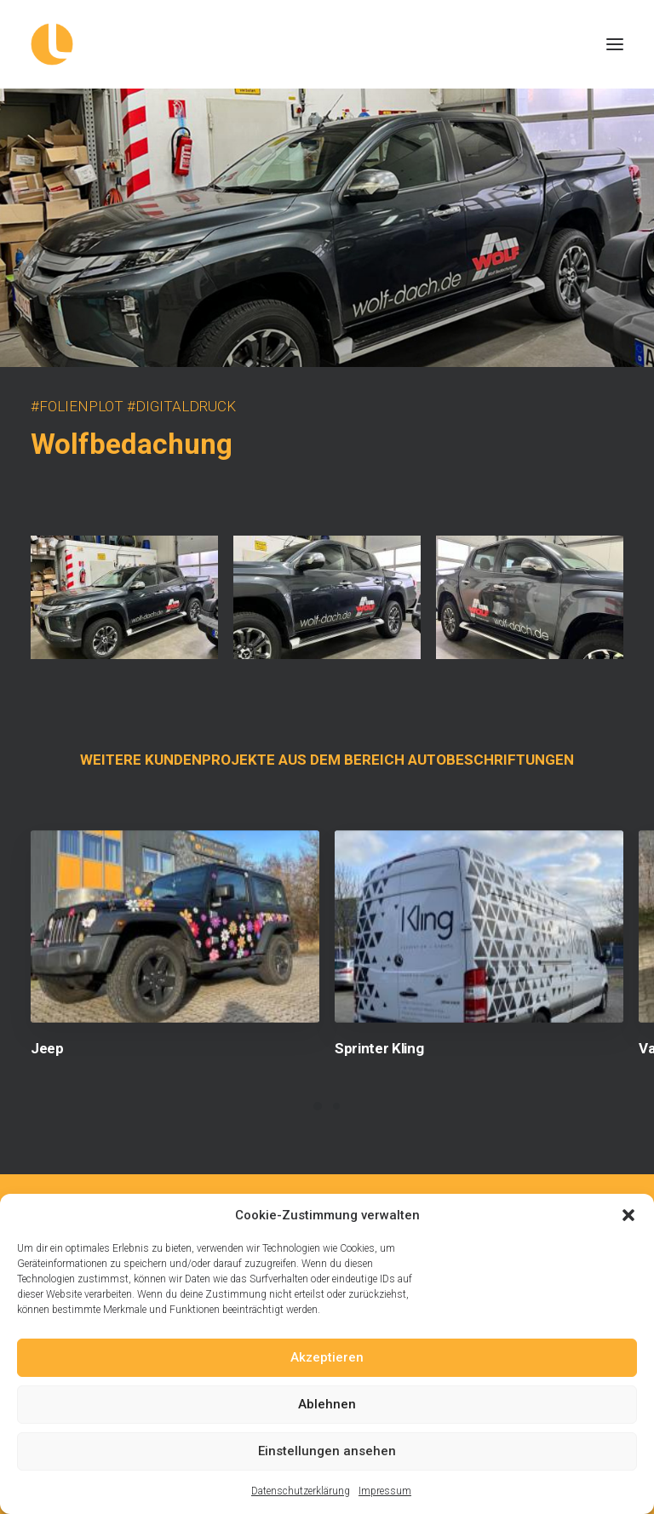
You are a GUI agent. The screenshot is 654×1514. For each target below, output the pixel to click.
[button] (628, 1215)
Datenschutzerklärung (300, 1491)
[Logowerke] (327, 44)
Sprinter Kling (379, 1048)
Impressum (385, 1491)
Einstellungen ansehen (327, 1451)
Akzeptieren (327, 1357)
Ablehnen (327, 1404)
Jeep (47, 1048)
